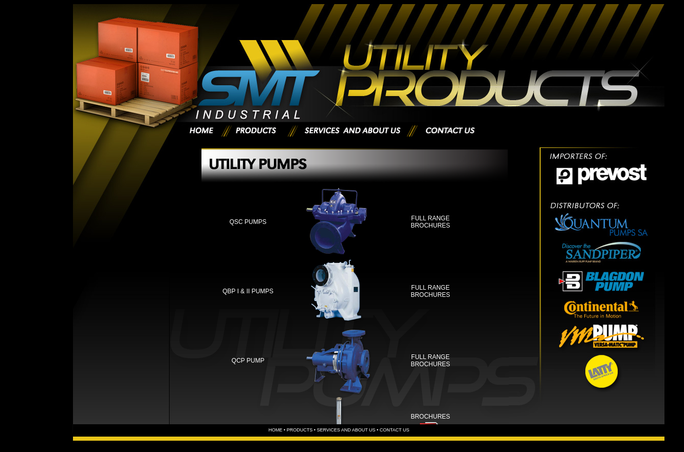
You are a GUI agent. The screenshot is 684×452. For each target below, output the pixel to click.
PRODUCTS (300, 429)
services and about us (347, 429)
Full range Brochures (430, 222)
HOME (276, 429)
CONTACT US (395, 429)
